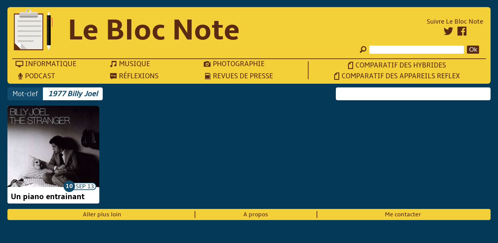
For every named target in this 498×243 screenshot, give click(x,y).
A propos (255, 214)
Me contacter (403, 214)
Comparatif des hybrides (400, 65)
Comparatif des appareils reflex (401, 76)
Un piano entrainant (47, 196)
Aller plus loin (102, 214)
